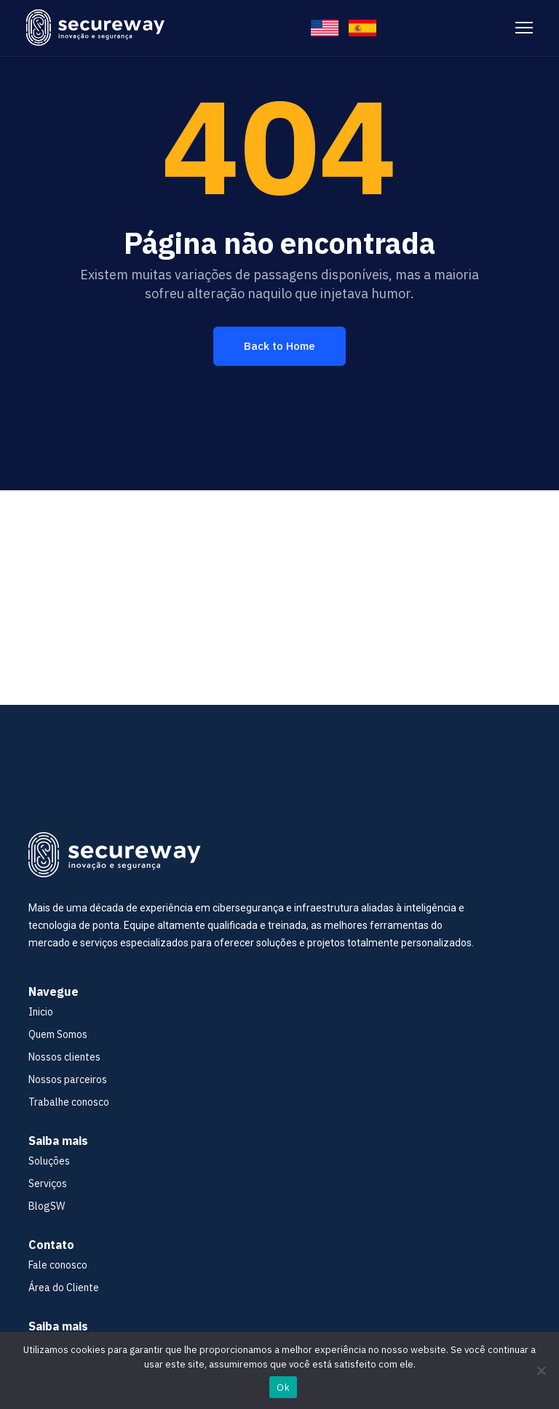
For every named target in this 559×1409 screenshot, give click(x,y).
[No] (541, 1370)
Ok (283, 1387)
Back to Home (279, 346)
